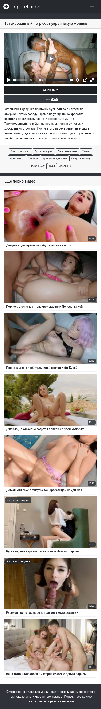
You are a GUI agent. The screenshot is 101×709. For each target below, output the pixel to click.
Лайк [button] (50, 99)
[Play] (8, 80)
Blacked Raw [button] (37, 166)
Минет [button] (86, 151)
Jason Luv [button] (65, 166)
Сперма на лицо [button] (81, 158)
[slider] (20, 80)
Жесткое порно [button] (20, 151)
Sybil (52, 109)
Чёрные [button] (33, 158)
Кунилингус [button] (17, 158)
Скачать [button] (49, 90)
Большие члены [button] (67, 151)
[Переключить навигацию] (92, 6)
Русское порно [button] (44, 151)
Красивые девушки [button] (55, 158)
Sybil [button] (52, 166)
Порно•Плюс (21, 7)
